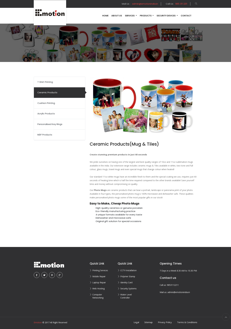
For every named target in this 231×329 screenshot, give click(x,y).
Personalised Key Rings (49, 124)
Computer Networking (97, 296)
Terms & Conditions (187, 322)
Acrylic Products (46, 113)
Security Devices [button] (166, 15)
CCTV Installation (128, 270)
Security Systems (128, 288)
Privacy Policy (165, 322)
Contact (186, 15)
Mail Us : (140, 3)
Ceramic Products (47, 92)
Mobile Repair (98, 276)
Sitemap (148, 322)
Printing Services (100, 270)
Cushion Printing (46, 103)
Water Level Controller (126, 296)
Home (105, 15)
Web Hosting (98, 288)
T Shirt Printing (45, 82)
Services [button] (130, 15)
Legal (136, 322)
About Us (116, 15)
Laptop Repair (99, 282)
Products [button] (146, 15)
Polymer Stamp (127, 276)
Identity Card (126, 282)
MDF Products (44, 134)
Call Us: (176, 3)
